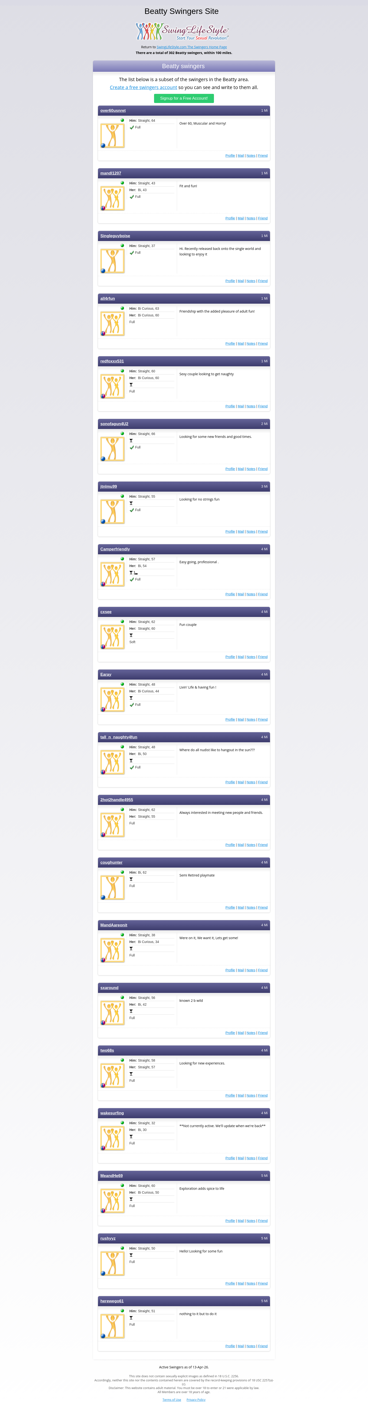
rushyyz (107, 1238)
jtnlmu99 (108, 486)
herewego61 (112, 1301)
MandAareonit (113, 925)
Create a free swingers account (143, 87)
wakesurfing (112, 1113)
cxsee (106, 612)
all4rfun (107, 298)
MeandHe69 (111, 1175)
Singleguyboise (115, 236)
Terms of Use (172, 1400)
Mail (241, 155)
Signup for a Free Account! (184, 98)
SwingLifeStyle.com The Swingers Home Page (192, 47)
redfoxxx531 (112, 361)
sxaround (109, 987)
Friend (263, 155)
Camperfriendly (115, 549)
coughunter (111, 862)
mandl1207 (110, 173)
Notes (251, 155)
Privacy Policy (196, 1400)
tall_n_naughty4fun (118, 737)
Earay (105, 674)
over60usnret (113, 110)
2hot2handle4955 (116, 800)
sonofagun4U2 (114, 424)
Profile (230, 155)
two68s (107, 1050)
